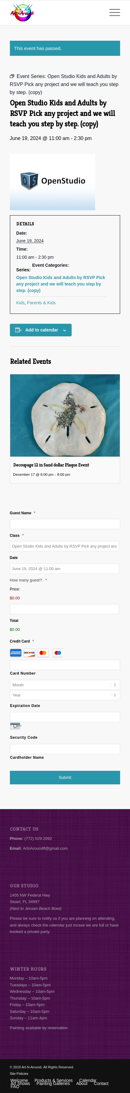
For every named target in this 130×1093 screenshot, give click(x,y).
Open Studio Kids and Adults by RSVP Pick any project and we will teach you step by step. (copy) (60, 284)
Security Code (24, 737)
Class (17, 535)
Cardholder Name (27, 757)
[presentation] (65, 415)
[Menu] (111, 12)
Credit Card (22, 641)
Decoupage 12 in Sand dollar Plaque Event (51, 465)
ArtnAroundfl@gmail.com (45, 848)
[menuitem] (111, 12)
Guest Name (23, 513)
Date (14, 558)
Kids (20, 302)
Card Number (23, 673)
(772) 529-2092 (38, 838)
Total (14, 620)
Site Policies (19, 1073)
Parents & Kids (41, 302)
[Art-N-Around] (54, 12)
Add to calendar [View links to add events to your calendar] (41, 329)
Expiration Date (25, 706)
